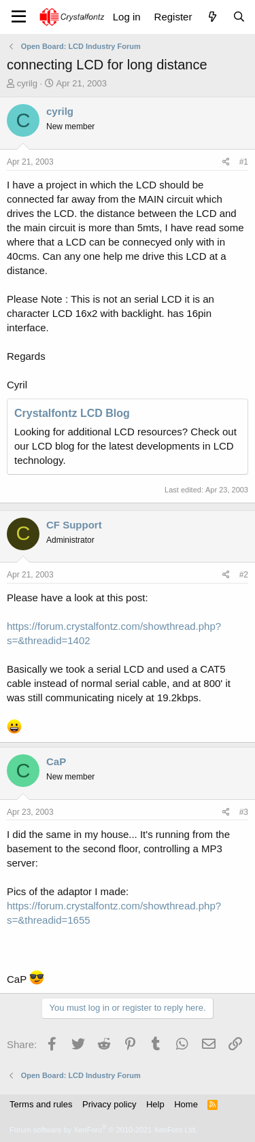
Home (186, 1104)
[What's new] (212, 16)
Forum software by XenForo (103, 1130)
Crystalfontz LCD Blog (72, 413)
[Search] (239, 16)
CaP (56, 761)
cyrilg (27, 83)
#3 (243, 812)
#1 (243, 162)
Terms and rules (41, 1104)
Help (155, 1104)
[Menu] (19, 17)
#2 (243, 575)
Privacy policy (109, 1104)
